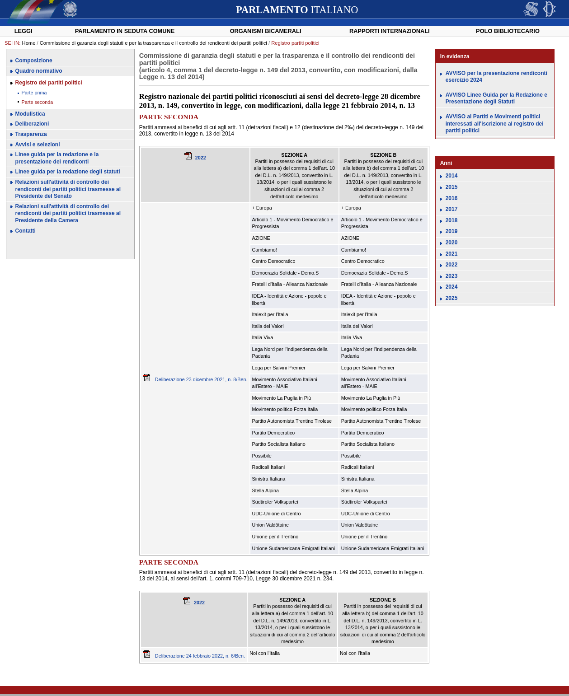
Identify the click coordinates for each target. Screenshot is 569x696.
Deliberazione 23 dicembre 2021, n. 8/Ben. (195, 379)
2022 (200, 157)
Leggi (23, 31)
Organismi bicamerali (265, 31)
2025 (452, 298)
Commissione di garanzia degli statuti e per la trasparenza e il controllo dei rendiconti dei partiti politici (153, 43)
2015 (452, 187)
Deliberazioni (32, 124)
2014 (452, 176)
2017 (452, 209)
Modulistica (30, 114)
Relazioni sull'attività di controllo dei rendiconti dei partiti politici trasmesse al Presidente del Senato (68, 189)
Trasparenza (31, 134)
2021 (452, 254)
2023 (452, 276)
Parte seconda (37, 102)
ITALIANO (297, 9)
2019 (452, 231)
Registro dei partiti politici (48, 82)
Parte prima (34, 92)
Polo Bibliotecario (508, 31)
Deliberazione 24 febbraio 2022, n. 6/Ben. (194, 656)
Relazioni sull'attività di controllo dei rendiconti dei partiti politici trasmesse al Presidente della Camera (68, 213)
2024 (452, 287)
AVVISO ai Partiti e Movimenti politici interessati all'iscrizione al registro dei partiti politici (495, 123)
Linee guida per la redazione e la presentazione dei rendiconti (57, 158)
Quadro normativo (38, 71)
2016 (452, 198)
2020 (452, 242)
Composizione (33, 60)
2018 (452, 220)
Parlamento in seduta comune (125, 31)
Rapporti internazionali (389, 31)
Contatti (25, 231)
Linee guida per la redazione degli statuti (67, 171)
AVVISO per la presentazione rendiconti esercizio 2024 (496, 77)
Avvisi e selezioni (37, 144)
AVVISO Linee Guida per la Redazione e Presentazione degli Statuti (496, 98)
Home (29, 43)
